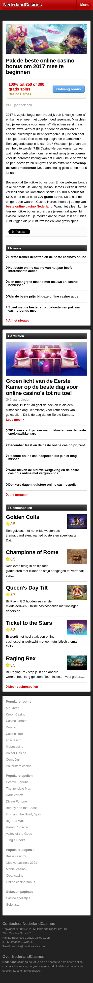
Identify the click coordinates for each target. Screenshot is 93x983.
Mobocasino (14, 746)
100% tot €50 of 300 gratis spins (26, 86)
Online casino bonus (20, 882)
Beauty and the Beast (21, 808)
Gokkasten (13, 904)
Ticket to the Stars (29, 623)
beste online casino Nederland (29, 206)
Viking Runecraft (18, 827)
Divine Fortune (16, 801)
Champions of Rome (32, 552)
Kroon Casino (16, 714)
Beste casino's (16, 856)
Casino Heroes (20, 94)
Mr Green (13, 708)
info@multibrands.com (30, 946)
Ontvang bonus (68, 89)
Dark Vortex (14, 795)
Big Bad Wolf (15, 821)
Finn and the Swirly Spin (23, 814)
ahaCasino (13, 740)
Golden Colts (22, 517)
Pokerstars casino (18, 766)
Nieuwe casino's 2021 (21, 862)
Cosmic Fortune (17, 782)
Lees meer (14, 419)
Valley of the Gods (19, 833)
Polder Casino (16, 753)
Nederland (22, 4)
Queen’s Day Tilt (27, 587)
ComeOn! (13, 759)
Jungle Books (15, 840)
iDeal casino (15, 875)
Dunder (11, 727)
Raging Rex (20, 658)
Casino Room (16, 734)
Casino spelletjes (18, 898)
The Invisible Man (18, 788)
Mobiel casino (16, 869)
